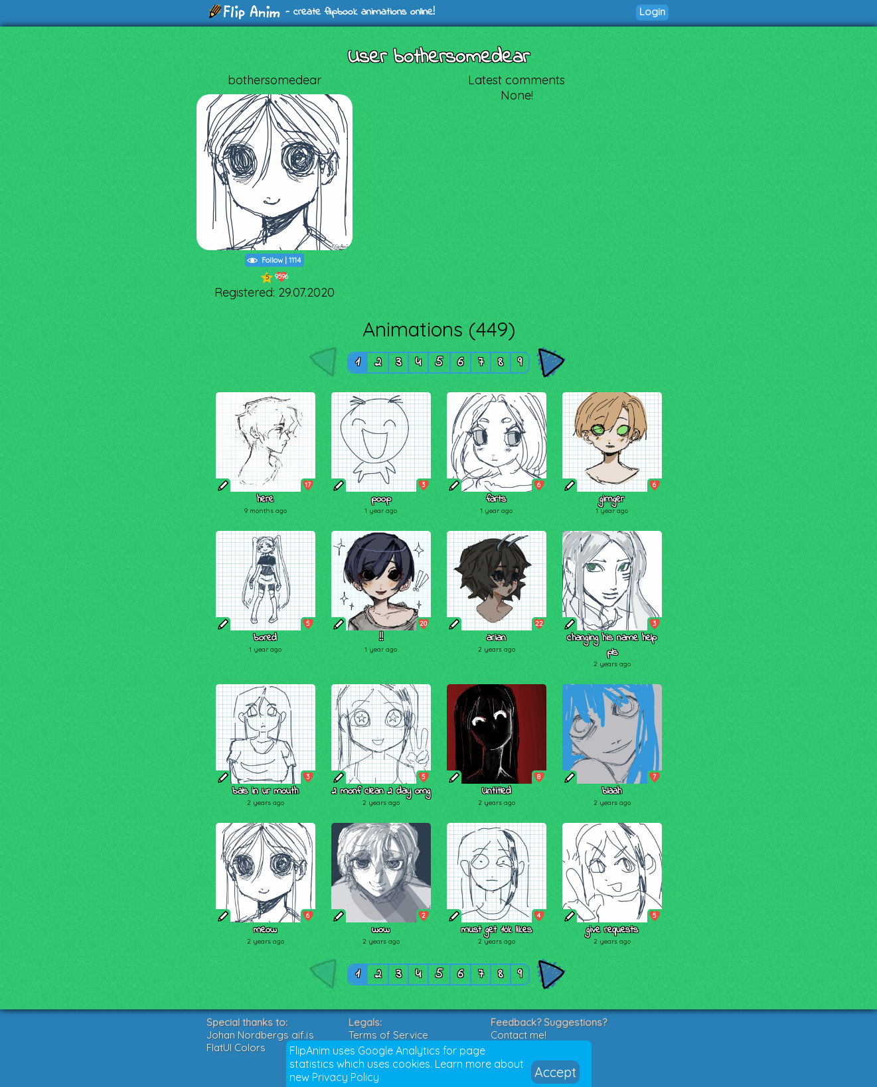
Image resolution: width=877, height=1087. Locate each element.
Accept (555, 1072)
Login (652, 11)
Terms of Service (388, 1035)
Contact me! (518, 1035)
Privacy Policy (345, 1077)
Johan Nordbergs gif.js (260, 1035)
